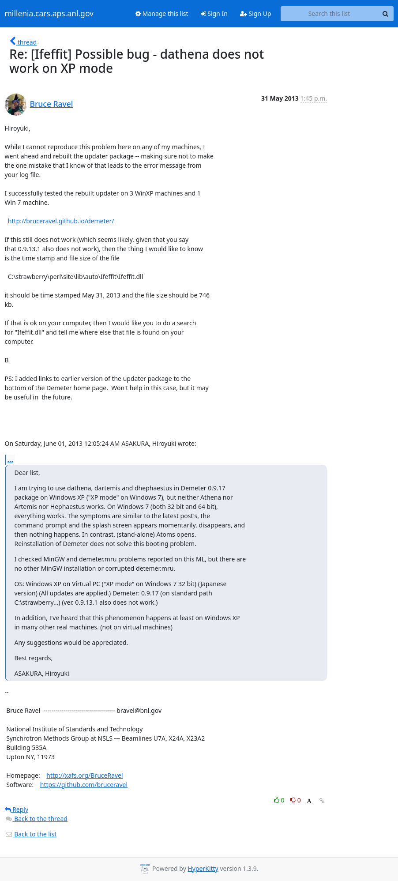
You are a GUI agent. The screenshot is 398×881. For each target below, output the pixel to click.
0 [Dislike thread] (295, 800)
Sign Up (255, 13)
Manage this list (161, 13)
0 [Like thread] (280, 800)
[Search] (386, 13)
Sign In (214, 13)
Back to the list (31, 834)
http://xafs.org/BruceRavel (84, 775)
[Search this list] (329, 13)
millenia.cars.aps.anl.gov (49, 13)
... (11, 459)
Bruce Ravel (51, 103)
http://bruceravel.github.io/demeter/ (61, 221)
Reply (17, 809)
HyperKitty (203, 868)
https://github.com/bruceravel (84, 784)
